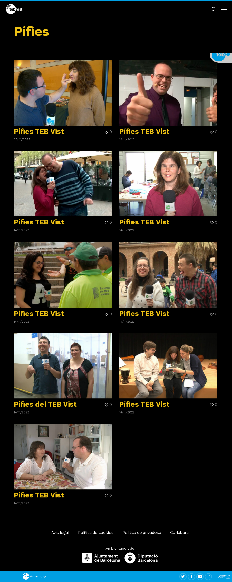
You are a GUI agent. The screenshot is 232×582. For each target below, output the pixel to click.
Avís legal (60, 533)
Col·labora (179, 533)
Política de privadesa (141, 533)
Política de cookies (95, 533)
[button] (224, 9)
